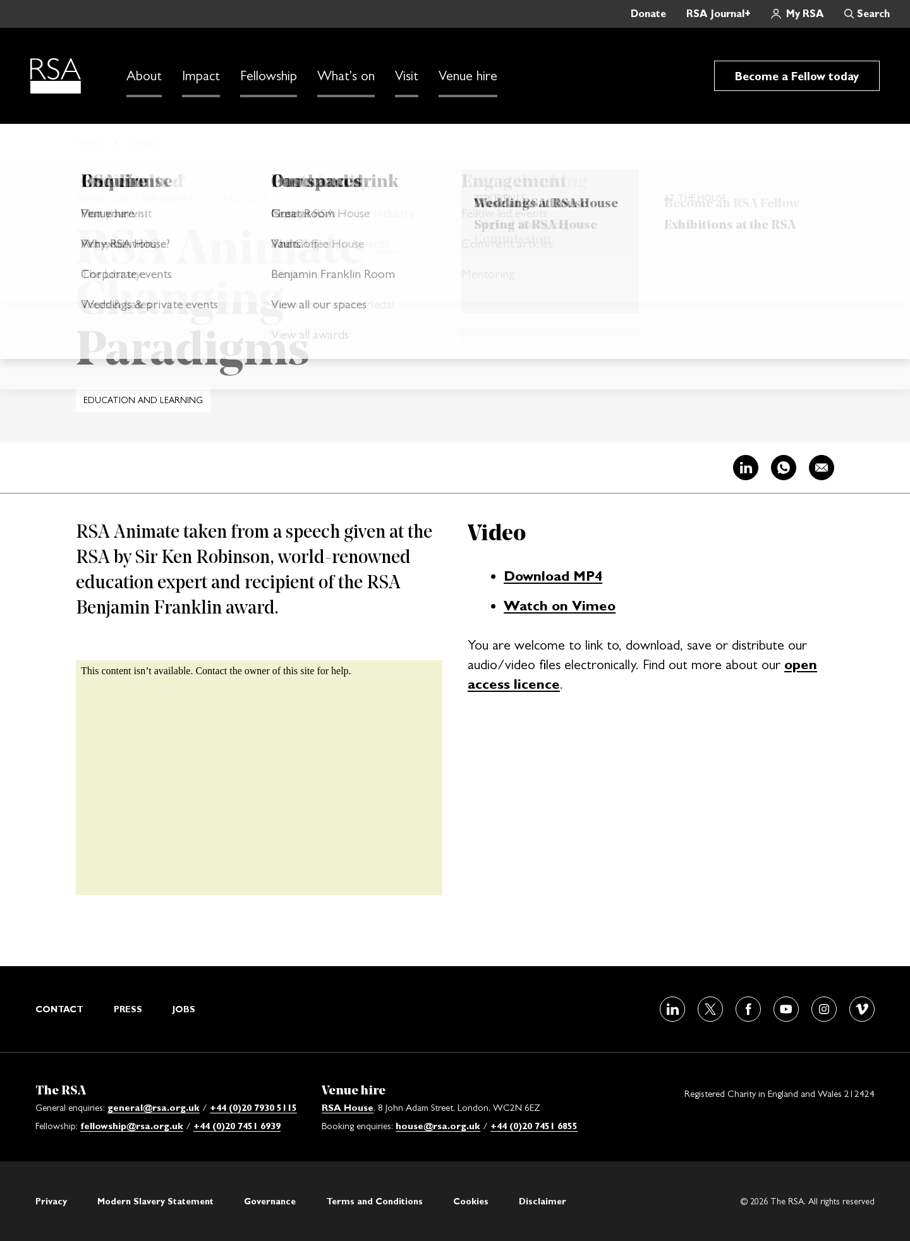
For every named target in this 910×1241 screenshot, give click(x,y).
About (144, 76)
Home (87, 142)
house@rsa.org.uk (438, 1125)
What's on (346, 76)
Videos (145, 142)
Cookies (470, 1201)
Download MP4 (553, 575)
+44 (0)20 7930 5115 (253, 1107)
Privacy (51, 1201)
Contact (59, 1009)
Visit (406, 76)
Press (128, 1009)
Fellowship (268, 76)
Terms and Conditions (374, 1201)
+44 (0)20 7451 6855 (534, 1125)
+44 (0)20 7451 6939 (237, 1125)
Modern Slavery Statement (155, 1201)
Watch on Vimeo (560, 605)
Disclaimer (542, 1201)
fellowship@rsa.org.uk (131, 1125)
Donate (648, 14)
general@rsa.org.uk (153, 1107)
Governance (270, 1201)
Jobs (184, 1009)
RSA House (347, 1107)
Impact (201, 76)
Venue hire (468, 76)
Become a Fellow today (797, 76)
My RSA (805, 14)
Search (873, 14)
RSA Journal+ (718, 14)
